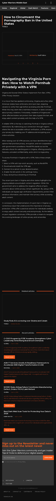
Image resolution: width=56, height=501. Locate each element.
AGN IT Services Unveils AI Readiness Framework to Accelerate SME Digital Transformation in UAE (26, 364)
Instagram (10, 480)
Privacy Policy (22, 462)
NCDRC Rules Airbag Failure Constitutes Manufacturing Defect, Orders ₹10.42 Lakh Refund (28, 388)
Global (6, 343)
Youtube (9, 483)
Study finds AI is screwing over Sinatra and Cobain (25, 321)
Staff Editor (42, 55)
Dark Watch (8, 416)
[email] (22, 457)
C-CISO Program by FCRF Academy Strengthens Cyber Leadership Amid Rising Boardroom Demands (27, 340)
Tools (5, 27)
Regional (7, 368)
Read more (9, 357)
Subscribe (48, 457)
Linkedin (29, 480)
